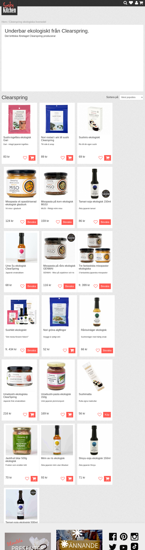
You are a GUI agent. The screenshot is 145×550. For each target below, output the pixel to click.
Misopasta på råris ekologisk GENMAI (122, 203)
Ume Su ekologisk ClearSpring (85, 203)
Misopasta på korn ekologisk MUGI (13, 203)
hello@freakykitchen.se (60, 537)
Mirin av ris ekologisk (15, 394)
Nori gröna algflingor (86, 266)
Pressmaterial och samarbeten (75, 508)
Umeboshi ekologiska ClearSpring (15, 332)
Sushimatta (81, 330)
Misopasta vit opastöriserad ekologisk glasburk (124, 140)
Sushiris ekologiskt (86, 137)
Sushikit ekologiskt (49, 266)
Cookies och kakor (75, 512)
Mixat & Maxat (46, 509)
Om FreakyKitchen (75, 503)
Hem (4, 21)
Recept (42, 503)
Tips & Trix (44, 506)
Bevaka (135, 158)
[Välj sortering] (131, 97)
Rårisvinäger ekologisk (124, 266)
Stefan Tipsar (45, 512)
